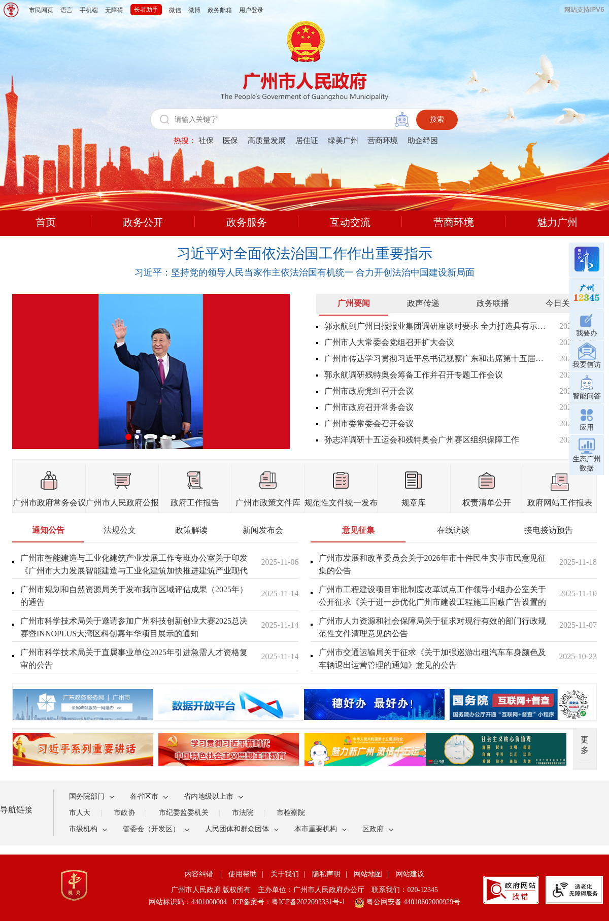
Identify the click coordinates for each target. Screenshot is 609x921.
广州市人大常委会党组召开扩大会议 (389, 342)
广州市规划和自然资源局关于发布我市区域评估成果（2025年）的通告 (134, 595)
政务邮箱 (220, 10)
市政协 (124, 812)
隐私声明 (326, 874)
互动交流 (350, 222)
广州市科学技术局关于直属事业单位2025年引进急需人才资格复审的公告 (134, 658)
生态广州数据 (586, 454)
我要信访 (586, 355)
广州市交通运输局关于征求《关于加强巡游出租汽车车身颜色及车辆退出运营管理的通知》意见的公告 (432, 658)
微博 (194, 10)
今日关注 (562, 303)
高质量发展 (267, 141)
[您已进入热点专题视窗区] (304, 702)
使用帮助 (242, 874)
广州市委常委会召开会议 (369, 423)
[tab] (353, 306)
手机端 (89, 10)
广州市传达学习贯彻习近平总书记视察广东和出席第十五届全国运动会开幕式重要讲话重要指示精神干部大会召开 (435, 358)
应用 (586, 418)
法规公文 (120, 530)
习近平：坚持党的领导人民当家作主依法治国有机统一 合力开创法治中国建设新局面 (304, 272)
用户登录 (251, 10)
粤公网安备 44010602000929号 (412, 902)
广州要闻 (353, 303)
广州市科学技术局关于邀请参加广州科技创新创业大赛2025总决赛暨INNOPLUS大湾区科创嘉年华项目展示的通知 (134, 627)
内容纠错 (199, 874)
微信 (175, 10)
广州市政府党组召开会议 (369, 391)
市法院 (242, 812)
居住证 (306, 141)
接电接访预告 (548, 530)
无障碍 (114, 10)
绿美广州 (343, 141)
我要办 (586, 324)
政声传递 (423, 303)
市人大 (79, 812)
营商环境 (382, 141)
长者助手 (146, 9)
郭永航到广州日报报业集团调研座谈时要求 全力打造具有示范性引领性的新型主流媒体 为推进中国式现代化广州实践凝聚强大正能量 (435, 326)
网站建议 (410, 874)
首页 (46, 222)
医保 (230, 141)
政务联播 (493, 303)
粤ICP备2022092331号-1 (308, 902)
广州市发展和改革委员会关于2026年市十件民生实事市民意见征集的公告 (432, 564)
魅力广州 (557, 222)
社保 (206, 141)
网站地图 (368, 874)
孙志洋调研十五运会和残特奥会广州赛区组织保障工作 (421, 439)
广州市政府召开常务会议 (369, 407)
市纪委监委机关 (184, 812)
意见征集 (358, 530)
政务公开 (143, 222)
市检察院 (291, 812)
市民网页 (41, 10)
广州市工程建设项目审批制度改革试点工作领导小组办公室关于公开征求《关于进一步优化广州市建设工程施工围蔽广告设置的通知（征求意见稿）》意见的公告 (432, 602)
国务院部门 (87, 796)
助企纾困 (423, 141)
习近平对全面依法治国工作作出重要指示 (304, 253)
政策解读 (191, 530)
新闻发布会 (263, 530)
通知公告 (48, 530)
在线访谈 (453, 530)
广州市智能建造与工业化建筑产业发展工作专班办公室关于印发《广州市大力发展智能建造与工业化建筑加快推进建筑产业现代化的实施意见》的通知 (134, 571)
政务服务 (246, 222)
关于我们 (284, 874)
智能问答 (586, 387)
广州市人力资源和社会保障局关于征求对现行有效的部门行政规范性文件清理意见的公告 (432, 627)
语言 (66, 10)
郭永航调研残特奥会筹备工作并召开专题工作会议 (413, 374)
